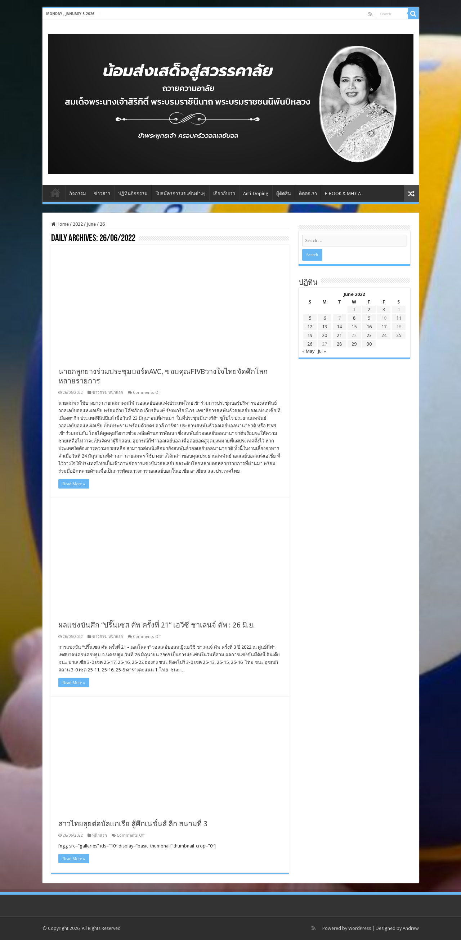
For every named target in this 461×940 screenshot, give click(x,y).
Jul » (322, 351)
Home (55, 192)
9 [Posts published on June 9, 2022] (369, 318)
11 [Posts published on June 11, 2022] (398, 318)
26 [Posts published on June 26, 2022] (309, 344)
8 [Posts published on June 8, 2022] (354, 318)
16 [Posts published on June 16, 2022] (369, 326)
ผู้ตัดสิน (283, 193)
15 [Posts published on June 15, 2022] (354, 326)
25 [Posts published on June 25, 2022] (398, 335)
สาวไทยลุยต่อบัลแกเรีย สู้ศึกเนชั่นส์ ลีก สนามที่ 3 (132, 823)
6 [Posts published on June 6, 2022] (324, 318)
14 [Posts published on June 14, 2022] (339, 326)
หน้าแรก (115, 392)
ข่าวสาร (102, 193)
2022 (78, 224)
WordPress (359, 928)
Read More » (74, 483)
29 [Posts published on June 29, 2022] (354, 344)
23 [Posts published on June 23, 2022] (369, 335)
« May (308, 351)
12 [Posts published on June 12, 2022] (309, 326)
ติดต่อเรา (308, 193)
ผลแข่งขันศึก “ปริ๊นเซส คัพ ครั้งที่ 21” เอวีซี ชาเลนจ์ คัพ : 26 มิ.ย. (156, 625)
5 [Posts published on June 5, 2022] (310, 318)
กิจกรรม (77, 193)
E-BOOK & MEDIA (343, 193)
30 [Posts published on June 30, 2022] (369, 344)
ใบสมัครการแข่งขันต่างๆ (180, 193)
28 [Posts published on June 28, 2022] (339, 344)
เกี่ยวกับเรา (224, 193)
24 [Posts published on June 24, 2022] (383, 335)
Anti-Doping (255, 193)
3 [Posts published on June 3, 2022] (383, 309)
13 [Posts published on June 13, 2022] (324, 326)
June (91, 224)
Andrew (411, 928)
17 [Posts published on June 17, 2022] (383, 326)
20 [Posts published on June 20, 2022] (324, 335)
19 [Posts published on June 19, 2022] (309, 335)
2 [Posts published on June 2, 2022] (369, 309)
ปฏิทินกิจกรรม (133, 193)
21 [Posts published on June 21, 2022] (339, 335)
